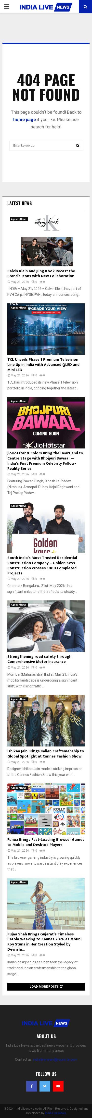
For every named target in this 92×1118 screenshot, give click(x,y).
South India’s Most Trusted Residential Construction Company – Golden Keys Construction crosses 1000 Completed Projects (42, 565)
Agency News (18, 219)
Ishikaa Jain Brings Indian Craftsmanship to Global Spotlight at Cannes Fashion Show (45, 754)
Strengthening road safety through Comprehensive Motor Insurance (39, 659)
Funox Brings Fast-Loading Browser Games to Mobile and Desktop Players (45, 842)
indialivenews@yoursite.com (55, 1059)
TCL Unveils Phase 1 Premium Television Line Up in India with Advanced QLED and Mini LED (43, 364)
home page (24, 119)
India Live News (55, 1113)
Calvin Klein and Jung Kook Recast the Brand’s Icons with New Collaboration (41, 274)
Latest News (19, 203)
